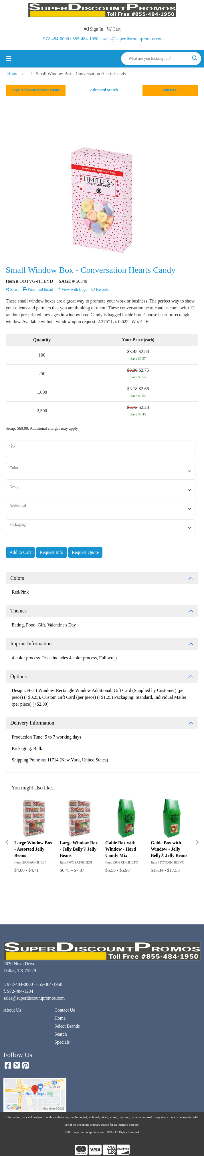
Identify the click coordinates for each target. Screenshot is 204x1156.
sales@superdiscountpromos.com (133, 38)
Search (60, 1034)
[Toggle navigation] (9, 59)
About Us (12, 1010)
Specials (62, 1042)
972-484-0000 (56, 38)
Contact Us (64, 1010)
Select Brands (67, 1026)
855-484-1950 (85, 38)
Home (60, 1018)
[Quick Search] (155, 58)
